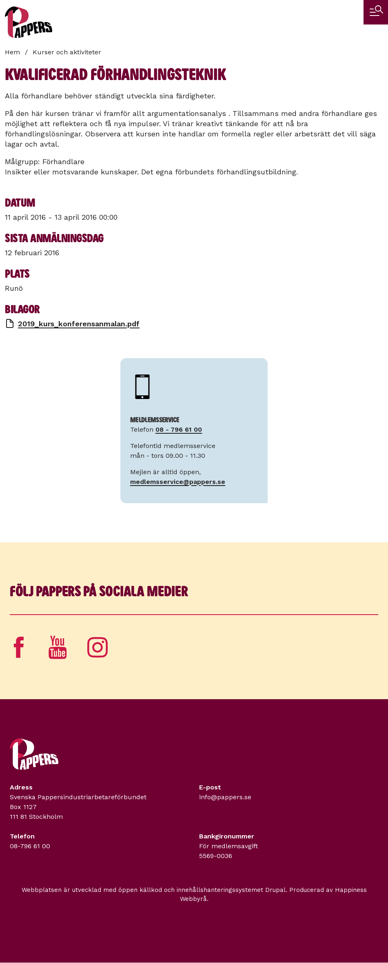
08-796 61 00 (30, 846)
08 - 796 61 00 (178, 429)
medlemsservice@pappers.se (177, 482)
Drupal (275, 890)
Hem (12, 52)
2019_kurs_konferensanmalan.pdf (79, 323)
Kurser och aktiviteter (67, 52)
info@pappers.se (225, 797)
